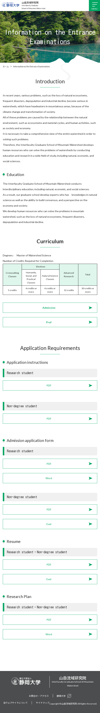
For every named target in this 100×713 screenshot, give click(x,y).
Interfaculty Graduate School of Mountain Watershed (33, 5)
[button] (50, 308)
